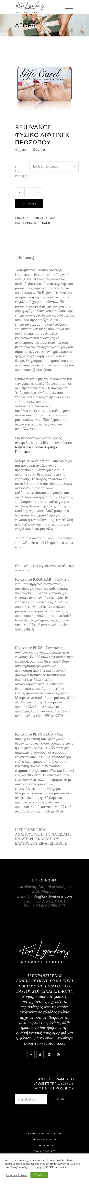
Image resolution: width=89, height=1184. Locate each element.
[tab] (44, 258)
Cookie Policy (44, 1151)
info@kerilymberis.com (51, 896)
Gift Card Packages (21, 171)
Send (60, 1099)
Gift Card (42, 222)
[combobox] (54, 167)
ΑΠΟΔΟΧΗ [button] (39, 1175)
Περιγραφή (25, 257)
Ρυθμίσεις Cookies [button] (17, 1175)
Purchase (29, 203)
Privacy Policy (44, 1139)
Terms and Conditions (44, 1133)
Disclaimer (44, 1145)
